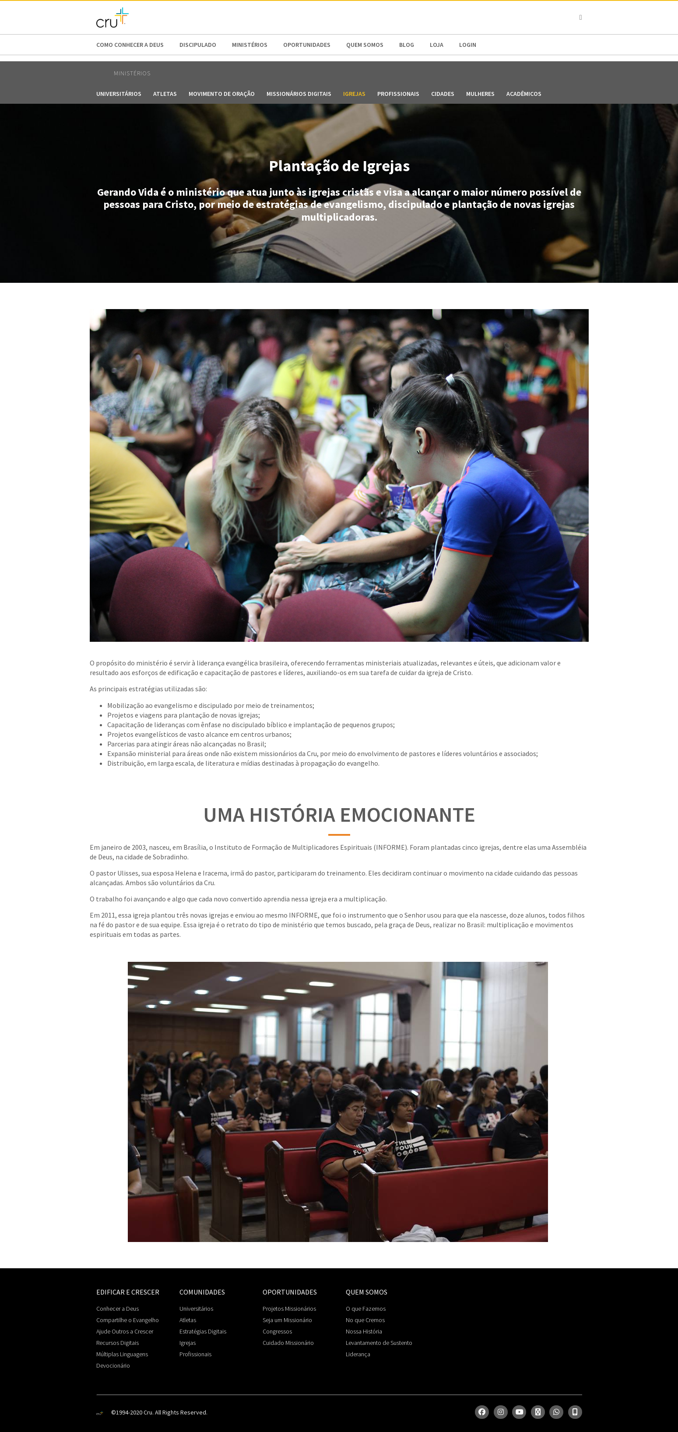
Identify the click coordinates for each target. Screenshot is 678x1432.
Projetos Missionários (289, 1308)
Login (467, 45)
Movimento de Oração (222, 94)
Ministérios (249, 45)
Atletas (165, 94)
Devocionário (113, 1365)
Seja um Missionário (287, 1320)
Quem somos (364, 45)
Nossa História (364, 1331)
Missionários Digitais (299, 94)
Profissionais (398, 94)
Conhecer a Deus (117, 1308)
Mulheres (480, 94)
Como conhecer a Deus (130, 45)
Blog (406, 45)
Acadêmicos (523, 94)
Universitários (118, 94)
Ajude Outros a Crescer (124, 1331)
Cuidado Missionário (288, 1343)
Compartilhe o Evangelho (127, 1320)
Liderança (358, 1354)
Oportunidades (306, 45)
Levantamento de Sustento (379, 1343)
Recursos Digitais (117, 1343)
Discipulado (197, 45)
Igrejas (354, 94)
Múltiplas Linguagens (122, 1354)
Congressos (277, 1331)
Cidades (442, 94)
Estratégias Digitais (202, 1331)
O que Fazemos (366, 1308)
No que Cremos (365, 1320)
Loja (436, 45)
